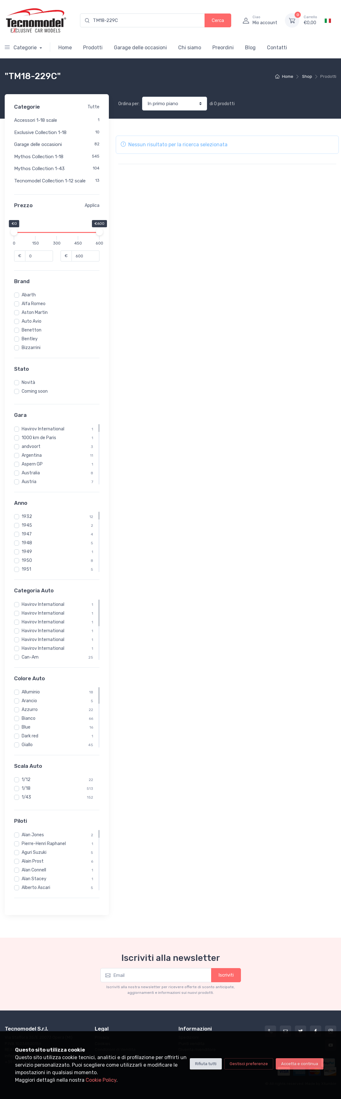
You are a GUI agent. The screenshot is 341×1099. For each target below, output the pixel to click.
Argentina (32, 455)
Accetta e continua (299, 1063)
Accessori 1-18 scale (35, 120)
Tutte (93, 107)
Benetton (31, 330)
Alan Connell (34, 870)
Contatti (277, 48)
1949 (27, 551)
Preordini (223, 48)
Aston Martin (35, 312)
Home (65, 48)
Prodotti (93, 48)
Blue (26, 727)
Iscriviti (226, 975)
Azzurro (30, 709)
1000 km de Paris (39, 437)
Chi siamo (189, 48)
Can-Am (30, 657)
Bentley (30, 339)
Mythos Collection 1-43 (39, 168)
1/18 (26, 788)
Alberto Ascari (36, 887)
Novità (28, 382)
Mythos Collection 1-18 (38, 156)
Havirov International (43, 429)
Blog (250, 48)
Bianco (28, 718)
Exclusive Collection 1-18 (40, 132)
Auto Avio (31, 321)
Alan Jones (33, 835)
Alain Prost (33, 861)
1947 (27, 534)
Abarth (29, 295)
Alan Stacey (34, 878)
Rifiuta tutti (205, 1063)
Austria (29, 481)
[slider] (14, 232)
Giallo (27, 744)
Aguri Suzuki (34, 852)
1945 (27, 525)
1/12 (26, 779)
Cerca (218, 20)
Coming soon (35, 391)
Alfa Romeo (33, 303)
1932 (27, 516)
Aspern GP (32, 464)
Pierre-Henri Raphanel (44, 843)
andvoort (31, 446)
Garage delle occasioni (140, 48)
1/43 (26, 797)
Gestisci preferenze (249, 1063)
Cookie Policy (101, 1080)
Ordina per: (129, 103)
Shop (307, 76)
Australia (31, 473)
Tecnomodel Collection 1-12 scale (50, 181)
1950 (27, 560)
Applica (92, 205)
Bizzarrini (31, 347)
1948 (27, 543)
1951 (26, 569)
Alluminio (31, 692)
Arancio (29, 700)
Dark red (30, 736)
